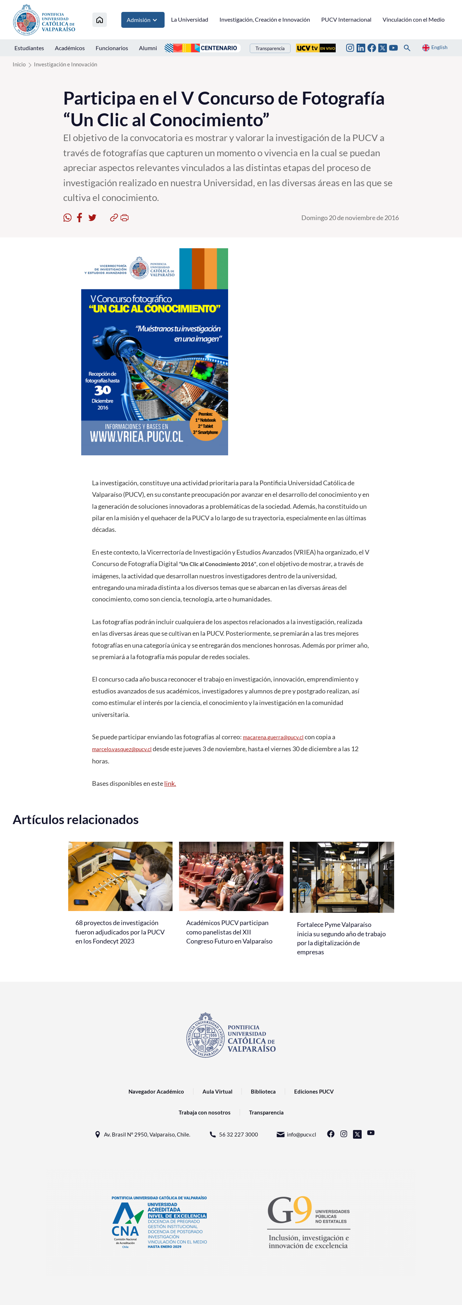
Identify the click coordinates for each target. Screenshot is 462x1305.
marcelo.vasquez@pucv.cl (122, 749)
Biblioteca (263, 1091)
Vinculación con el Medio (414, 19)
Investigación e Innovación (65, 64)
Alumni (148, 47)
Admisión (143, 20)
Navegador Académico (156, 1091)
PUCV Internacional (346, 19)
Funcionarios (112, 47)
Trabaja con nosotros (205, 1112)
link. (170, 783)
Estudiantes (29, 47)
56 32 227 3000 (233, 1134)
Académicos (70, 47)
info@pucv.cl (296, 1134)
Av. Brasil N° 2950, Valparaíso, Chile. (141, 1134)
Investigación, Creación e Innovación (264, 19)
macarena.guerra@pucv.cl (273, 737)
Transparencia (270, 48)
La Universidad (189, 19)
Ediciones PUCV (314, 1091)
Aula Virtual (217, 1091)
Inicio (19, 64)
